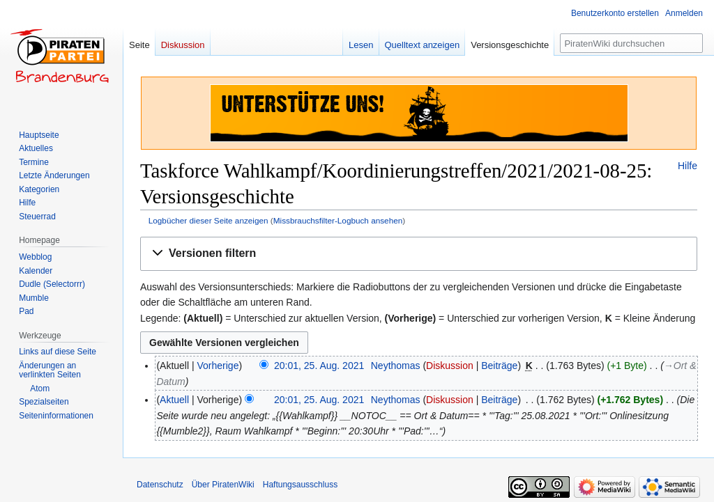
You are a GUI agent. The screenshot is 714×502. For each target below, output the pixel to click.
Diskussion (449, 365)
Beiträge (499, 365)
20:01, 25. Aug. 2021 (319, 365)
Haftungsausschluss (300, 484)
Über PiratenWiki (223, 484)
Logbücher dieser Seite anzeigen (208, 220)
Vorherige (218, 365)
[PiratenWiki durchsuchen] (631, 43)
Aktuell (174, 399)
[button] (418, 253)
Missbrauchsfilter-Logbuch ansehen (338, 220)
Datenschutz (160, 484)
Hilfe (687, 165)
